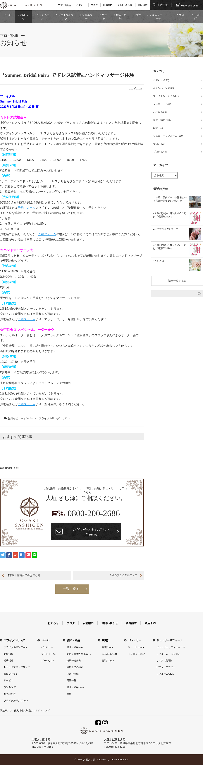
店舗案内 (108, 5)
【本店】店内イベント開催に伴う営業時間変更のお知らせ (170, 199)
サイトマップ (42, 710)
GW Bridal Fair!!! (9, 467)
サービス (8, 680)
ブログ (94, 5)
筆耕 (69, 694)
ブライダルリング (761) (166, 96)
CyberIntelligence (119, 759)
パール (104, 16)
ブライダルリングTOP (15, 647)
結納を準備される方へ (79, 653)
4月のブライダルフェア (165, 229)
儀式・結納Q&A (75, 687)
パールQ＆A (47, 660)
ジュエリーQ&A (136, 653)
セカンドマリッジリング (17, 667)
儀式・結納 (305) (162, 120)
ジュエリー (87, 16)
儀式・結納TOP (75, 647)
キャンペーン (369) (163, 88)
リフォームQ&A (165, 673)
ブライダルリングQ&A (16, 700)
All (8, 14)
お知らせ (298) (161, 80)
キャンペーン (43, 16)
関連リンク (6, 710)
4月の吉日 (158, 260)
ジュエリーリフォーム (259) (168, 135)
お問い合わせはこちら (92, 532)
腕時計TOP (107, 647)
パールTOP (47, 647)
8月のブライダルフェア (123, 575)
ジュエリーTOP (136, 647)
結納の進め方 (74, 660)
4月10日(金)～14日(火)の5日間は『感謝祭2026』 (169, 215)
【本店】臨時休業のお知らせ (23, 575)
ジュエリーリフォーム (159, 16)
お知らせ (81, 5)
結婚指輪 (8, 653)
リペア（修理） (164, 660)
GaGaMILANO (109, 653)
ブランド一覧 (48, 653)
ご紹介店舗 (73, 673)
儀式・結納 (121, 16)
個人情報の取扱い (23, 710)
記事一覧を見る (177, 280)
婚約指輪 (8, 660)
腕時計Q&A (108, 660)
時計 (138, 14)
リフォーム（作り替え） (169, 653)
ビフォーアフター (166, 667)
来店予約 (162, 5)
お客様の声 (10, 694)
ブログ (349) (160, 151)
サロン (181, 16)
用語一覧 (71, 680)
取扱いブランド (12, 673)
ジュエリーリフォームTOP (170, 647)
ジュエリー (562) (162, 104)
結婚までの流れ (75, 667)
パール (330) (160, 111)
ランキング (10, 687)
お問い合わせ (125, 5)
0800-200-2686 (94, 513)
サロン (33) (159, 143)
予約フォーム (26, 207)
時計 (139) (158, 128)
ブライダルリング (65, 16)
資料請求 (142, 5)
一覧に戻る (71, 589)
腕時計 (106, 640)
